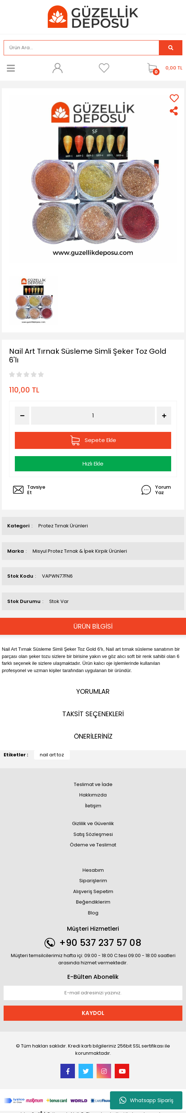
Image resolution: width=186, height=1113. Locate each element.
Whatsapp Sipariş (146, 1100)
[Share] (174, 110)
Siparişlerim (93, 880)
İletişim (93, 805)
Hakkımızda (93, 794)
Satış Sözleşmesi (93, 834)
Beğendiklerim (93, 902)
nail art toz (52, 754)
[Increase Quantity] (164, 416)
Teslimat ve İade (93, 784)
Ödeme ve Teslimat (93, 844)
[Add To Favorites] (174, 98)
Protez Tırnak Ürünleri (63, 525)
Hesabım (93, 870)
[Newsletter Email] (93, 993)
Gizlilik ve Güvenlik (93, 823)
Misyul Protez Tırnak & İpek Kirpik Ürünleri (80, 551)
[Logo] (93, 16)
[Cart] (163, 68)
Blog (93, 912)
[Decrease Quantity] (22, 416)
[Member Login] (57, 68)
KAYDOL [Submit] (93, 1013)
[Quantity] (93, 415)
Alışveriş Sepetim (93, 891)
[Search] (81, 48)
